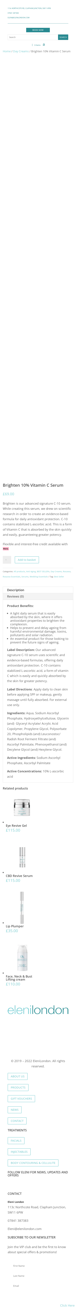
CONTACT (17, 1121)
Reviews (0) (15, 596)
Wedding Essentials (39, 576)
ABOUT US (17, 1076)
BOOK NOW (37, 30)
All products (19, 571)
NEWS (15, 1110)
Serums (25, 576)
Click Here (67, 1305)
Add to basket (27, 560)
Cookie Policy (41, 1047)
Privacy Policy (17, 1047)
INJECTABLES (19, 1152)
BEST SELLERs (43, 571)
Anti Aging (31, 571)
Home (7, 51)
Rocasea (67, 571)
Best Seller (59, 576)
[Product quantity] (7, 560)
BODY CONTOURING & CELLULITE (33, 1163)
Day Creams (21, 51)
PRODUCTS (18, 1087)
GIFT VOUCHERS (21, 1098)
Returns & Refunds (44, 1053)
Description (15, 590)
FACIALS (16, 1140)
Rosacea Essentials (11, 576)
